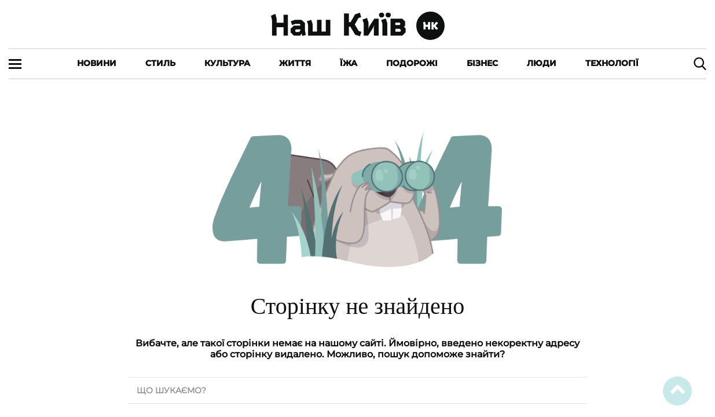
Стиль (160, 63)
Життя (295, 63)
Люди (541, 63)
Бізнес (482, 63)
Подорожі (412, 63)
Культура (227, 63)
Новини (96, 63)
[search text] (357, 390)
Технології (612, 63)
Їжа (348, 63)
